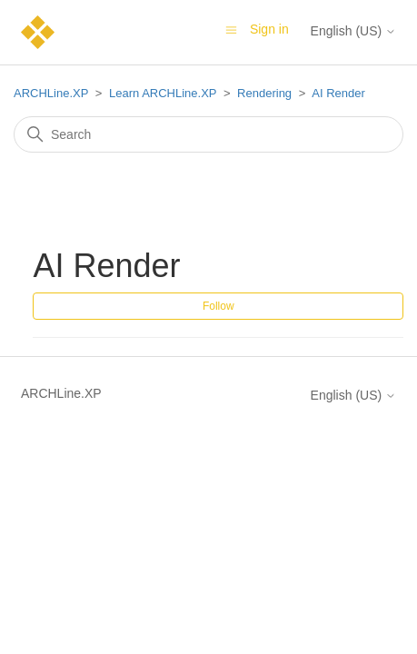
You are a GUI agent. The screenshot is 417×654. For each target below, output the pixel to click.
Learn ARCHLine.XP (162, 93)
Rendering (264, 93)
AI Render (338, 93)
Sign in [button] (269, 29)
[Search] (208, 134)
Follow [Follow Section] (218, 306)
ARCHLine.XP (51, 93)
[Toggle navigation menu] (231, 29)
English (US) (353, 31)
